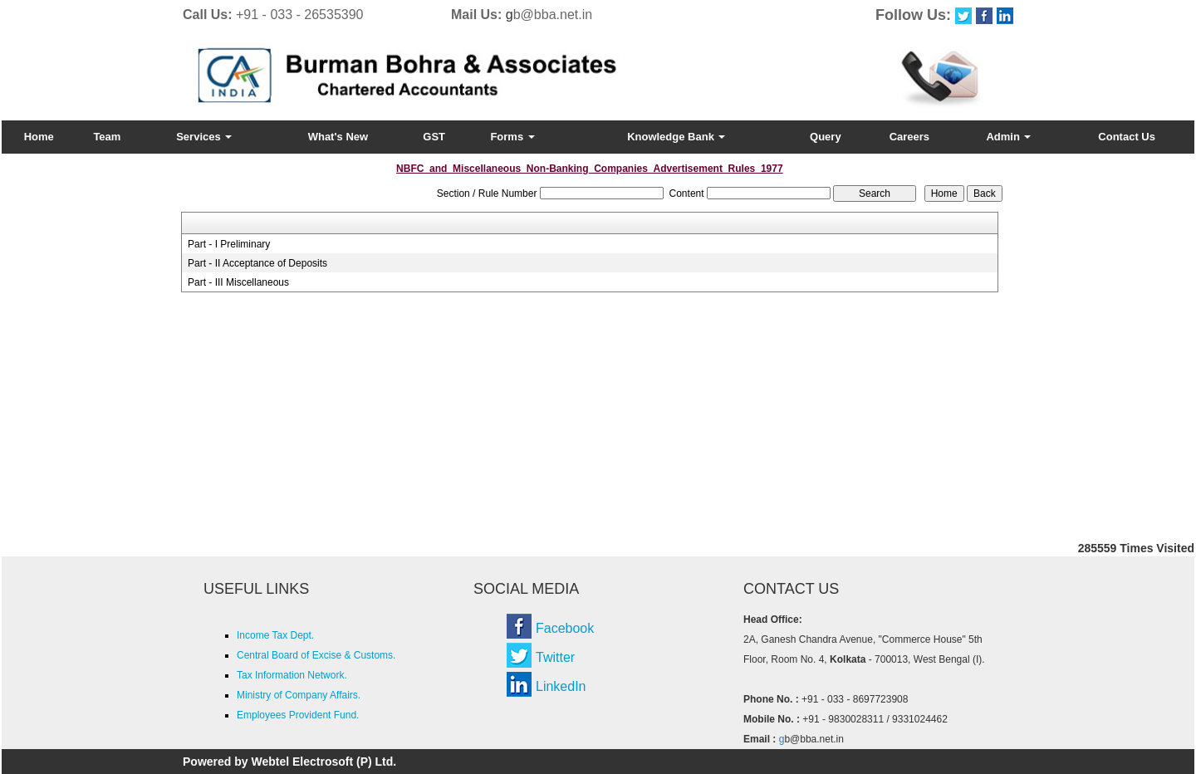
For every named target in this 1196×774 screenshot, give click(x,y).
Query (825, 136)
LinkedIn (561, 686)
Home (39, 136)
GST (434, 136)
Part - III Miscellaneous (238, 282)
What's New (338, 136)
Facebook (565, 628)
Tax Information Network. (292, 675)
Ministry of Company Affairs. (298, 695)
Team (106, 136)
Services (204, 136)
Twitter (555, 657)
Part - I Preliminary (229, 244)
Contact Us (1126, 136)
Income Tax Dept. (275, 635)
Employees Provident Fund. (298, 715)
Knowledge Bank (676, 136)
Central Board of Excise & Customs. (316, 655)
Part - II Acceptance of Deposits (257, 263)
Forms (512, 136)
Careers (909, 136)
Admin (1008, 136)
